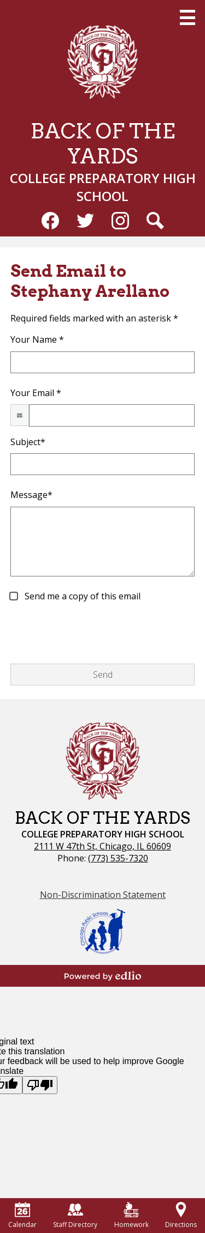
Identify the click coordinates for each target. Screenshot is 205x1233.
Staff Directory (75, 1215)
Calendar (22, 1215)
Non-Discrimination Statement (103, 895)
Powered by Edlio (103, 975)
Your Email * (35, 393)
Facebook (50, 223)
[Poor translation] (39, 1085)
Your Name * (37, 339)
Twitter (85, 223)
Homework (131, 1215)
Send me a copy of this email (81, 596)
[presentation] (93, 633)
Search (155, 223)
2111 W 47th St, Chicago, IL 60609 (102, 846)
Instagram (120, 223)
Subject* (27, 442)
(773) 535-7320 (118, 858)
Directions (181, 1215)
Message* (31, 495)
